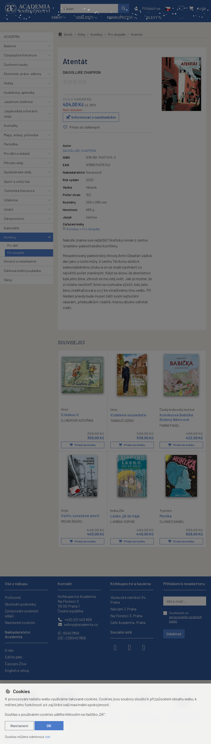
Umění (8, 209)
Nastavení (19, 725)
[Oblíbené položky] (181, 8)
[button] (169, 8)
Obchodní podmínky (20, 604)
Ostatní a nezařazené (20, 261)
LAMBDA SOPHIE (122, 522)
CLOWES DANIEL (172, 522)
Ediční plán (13, 657)
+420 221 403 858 (75, 619)
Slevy (8, 280)
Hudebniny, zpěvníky (19, 92)
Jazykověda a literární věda (20, 113)
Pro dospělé (15, 253)
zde (47, 737)
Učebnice (11, 200)
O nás (9, 650)
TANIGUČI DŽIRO (122, 421)
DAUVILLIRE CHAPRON (82, 72)
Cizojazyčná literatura (20, 55)
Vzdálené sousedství (128, 415)
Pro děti (12, 245)
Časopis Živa (15, 663)
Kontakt (65, 583)
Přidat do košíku (83, 444)
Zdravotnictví (14, 218)
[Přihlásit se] (147, 8)
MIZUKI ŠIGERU (71, 521)
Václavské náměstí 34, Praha (128, 599)
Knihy (81, 34)
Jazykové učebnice (18, 102)
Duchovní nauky (16, 64)
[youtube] (143, 647)
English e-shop (17, 670)
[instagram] (129, 647)
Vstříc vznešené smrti (80, 515)
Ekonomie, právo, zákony (22, 74)
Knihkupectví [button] (120, 17)
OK (49, 725)
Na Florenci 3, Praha (126, 615)
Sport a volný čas (17, 181)
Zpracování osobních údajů (21, 613)
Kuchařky (11, 125)
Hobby (9, 83)
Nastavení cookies (20, 622)
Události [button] (84, 17)
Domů (65, 34)
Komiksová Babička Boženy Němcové (176, 417)
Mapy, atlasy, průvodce (21, 135)
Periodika (11, 144)
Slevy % (154, 17)
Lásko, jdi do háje (125, 516)
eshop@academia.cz (78, 624)
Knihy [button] (57, 17)
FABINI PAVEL (170, 425)
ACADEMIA (12, 36)
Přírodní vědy (13, 163)
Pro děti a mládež (17, 153)
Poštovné (13, 597)
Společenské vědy (17, 172)
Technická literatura (19, 191)
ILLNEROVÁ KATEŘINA (77, 420)
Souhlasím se (185, 617)
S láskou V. (70, 414)
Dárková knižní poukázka (22, 271)
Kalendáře (11, 228)
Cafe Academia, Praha (128, 622)
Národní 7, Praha (123, 609)
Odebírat (174, 633)
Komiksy (10, 237)
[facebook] (115, 647)
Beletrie (10, 46)
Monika (166, 516)
